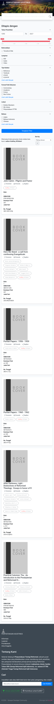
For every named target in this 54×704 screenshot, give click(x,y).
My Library (7, 107)
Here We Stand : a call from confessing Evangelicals (16, 253)
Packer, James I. (9, 419)
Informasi (5, 639)
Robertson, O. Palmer (10, 507)
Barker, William (9, 595)
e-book (6, 75)
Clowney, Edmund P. (22, 495)
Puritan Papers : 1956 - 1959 (16, 341)
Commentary (8, 88)
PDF (5, 59)
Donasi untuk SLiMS (11, 691)
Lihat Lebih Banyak (7, 80)
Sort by (37, 136)
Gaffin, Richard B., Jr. (24, 591)
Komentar (8, 184)
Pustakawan (6, 643)
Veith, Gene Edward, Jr (11, 273)
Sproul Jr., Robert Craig (11, 511)
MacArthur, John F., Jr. (11, 503)
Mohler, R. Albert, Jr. (25, 265)
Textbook (6, 73)
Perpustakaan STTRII (10, 109)
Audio (5, 61)
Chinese (6, 121)
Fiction (6, 92)
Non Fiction (7, 94)
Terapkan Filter (27, 131)
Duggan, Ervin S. (25, 273)
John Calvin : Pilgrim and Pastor (18, 181)
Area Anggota (6, 646)
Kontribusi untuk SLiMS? (33, 691)
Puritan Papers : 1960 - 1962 (16, 412)
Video (5, 63)
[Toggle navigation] (49, 3)
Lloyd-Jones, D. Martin (11, 348)
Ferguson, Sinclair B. (10, 265)
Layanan (5, 641)
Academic (7, 90)
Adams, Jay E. (9, 495)
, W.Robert (10, 188)
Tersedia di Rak (8, 51)
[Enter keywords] (22, 684)
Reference (7, 71)
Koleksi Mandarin (9, 105)
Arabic (6, 117)
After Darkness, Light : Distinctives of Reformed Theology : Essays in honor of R (18, 485)
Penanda (17, 183)
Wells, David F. (22, 269)
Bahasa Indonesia (9, 119)
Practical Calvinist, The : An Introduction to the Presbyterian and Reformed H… (18, 577)
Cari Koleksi (47, 684)
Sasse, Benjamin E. (10, 277)
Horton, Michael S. (10, 269)
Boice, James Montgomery (12, 261)
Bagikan (25, 184)
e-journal (6, 77)
